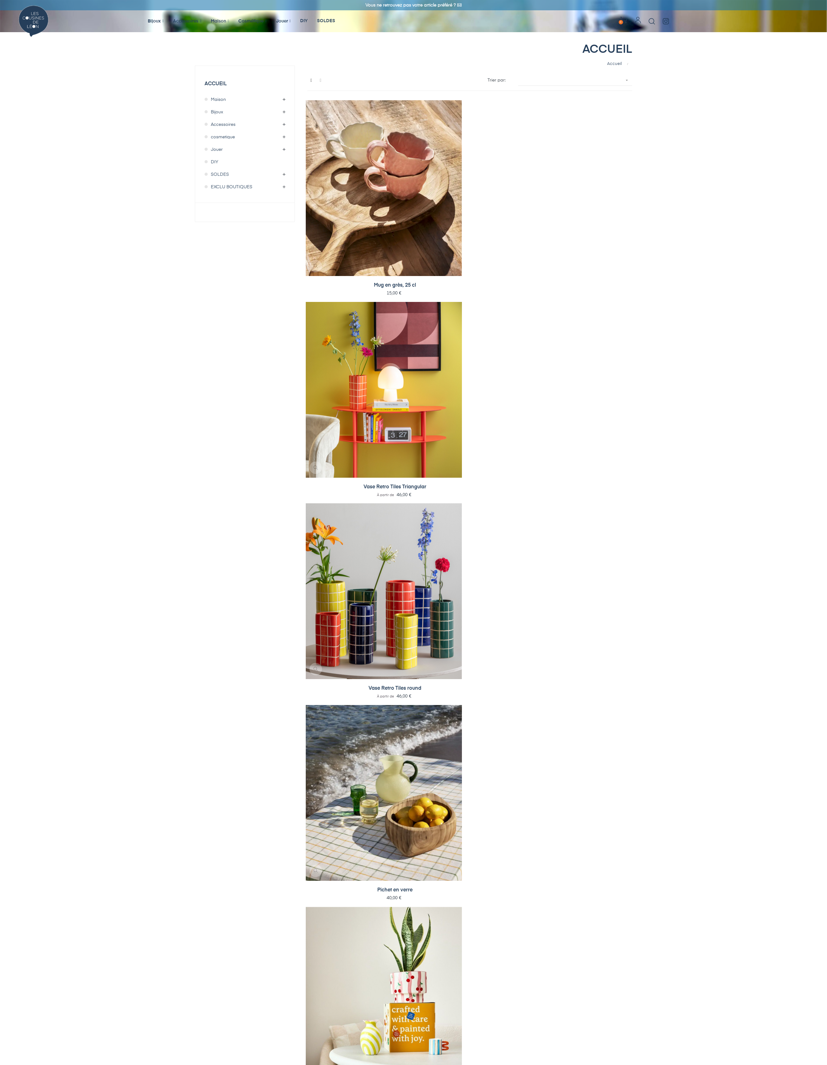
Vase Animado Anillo (402, 609)
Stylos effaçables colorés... (537, 259)
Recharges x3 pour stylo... (402, 259)
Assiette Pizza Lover (537, 522)
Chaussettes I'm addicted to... (470, 522)
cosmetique (223, 137)
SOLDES (220, 174)
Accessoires (223, 124)
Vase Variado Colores (334, 609)
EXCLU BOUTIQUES (231, 187)
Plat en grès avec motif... (469, 435)
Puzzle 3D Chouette (537, 697)
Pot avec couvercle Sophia (402, 961)
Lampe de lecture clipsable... (604, 785)
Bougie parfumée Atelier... (402, 522)
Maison (218, 99)
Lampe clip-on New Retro (402, 698)
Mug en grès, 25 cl (335, 171)
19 (619, 987)
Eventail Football (605, 872)
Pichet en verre (537, 171)
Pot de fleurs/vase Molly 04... (402, 873)
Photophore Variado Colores (605, 522)
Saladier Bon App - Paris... (334, 347)
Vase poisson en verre (537, 434)
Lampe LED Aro (537, 346)
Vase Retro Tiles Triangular (402, 172)
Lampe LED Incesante (335, 697)
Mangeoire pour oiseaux (537, 610)
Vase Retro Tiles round (469, 171)
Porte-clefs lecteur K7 (605, 259)
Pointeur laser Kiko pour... (537, 785)
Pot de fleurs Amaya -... (604, 171)
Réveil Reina (604, 434)
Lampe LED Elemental (469, 346)
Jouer (217, 149)
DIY (214, 162)
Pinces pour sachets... (604, 697)
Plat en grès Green (402, 434)
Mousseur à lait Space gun (402, 785)
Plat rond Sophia (470, 960)
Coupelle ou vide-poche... (605, 347)
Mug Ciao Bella (335, 522)
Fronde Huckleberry (537, 872)
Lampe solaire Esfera (470, 697)
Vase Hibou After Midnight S (604, 961)
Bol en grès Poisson (335, 259)
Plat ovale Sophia (537, 960)
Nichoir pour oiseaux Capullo (469, 610)
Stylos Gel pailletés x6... (470, 259)
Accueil (216, 83)
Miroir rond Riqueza (605, 609)
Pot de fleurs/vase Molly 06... (335, 873)
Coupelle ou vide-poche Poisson (335, 435)
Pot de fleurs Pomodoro (402, 347)
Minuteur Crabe (470, 785)
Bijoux (217, 112)
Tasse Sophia (335, 960)
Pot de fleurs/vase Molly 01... (469, 873)
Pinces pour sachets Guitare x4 (335, 785)
